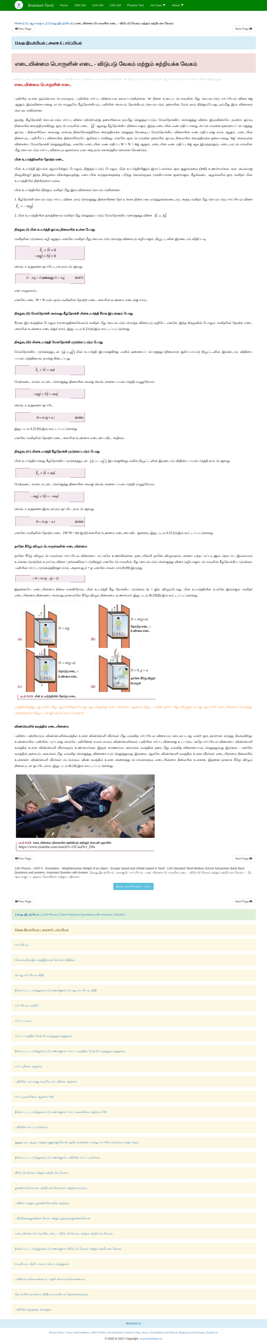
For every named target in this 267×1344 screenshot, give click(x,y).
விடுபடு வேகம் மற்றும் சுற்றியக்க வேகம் (41, 1173)
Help (137, 1332)
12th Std (115, 5)
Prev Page (23, 29)
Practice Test (135, 5)
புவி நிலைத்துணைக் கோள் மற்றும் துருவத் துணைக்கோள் (53, 1218)
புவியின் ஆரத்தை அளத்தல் (33, 1310)
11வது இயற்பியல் (60, 23)
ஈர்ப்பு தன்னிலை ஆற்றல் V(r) (34, 1097)
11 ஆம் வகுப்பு (35, 23)
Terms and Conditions (78, 1332)
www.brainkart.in (150, 1339)
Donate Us (212, 1332)
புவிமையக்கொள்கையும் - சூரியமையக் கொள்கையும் (50, 1279)
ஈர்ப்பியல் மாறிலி (26, 1006)
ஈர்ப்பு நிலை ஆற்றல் (28, 1066)
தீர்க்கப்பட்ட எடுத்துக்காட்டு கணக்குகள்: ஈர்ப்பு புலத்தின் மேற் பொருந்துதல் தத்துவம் (70, 1051)
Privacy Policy (57, 1332)
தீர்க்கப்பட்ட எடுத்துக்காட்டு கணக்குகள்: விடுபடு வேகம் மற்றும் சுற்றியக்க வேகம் (68, 1249)
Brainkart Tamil (41, 5)
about (145, 1332)
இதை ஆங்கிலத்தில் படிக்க (133, 886)
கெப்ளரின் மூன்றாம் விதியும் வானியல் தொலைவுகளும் (52, 1294)
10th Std (80, 5)
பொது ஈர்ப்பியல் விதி (29, 975)
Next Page (244, 29)
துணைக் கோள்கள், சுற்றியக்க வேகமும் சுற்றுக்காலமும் (51, 1188)
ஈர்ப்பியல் (21, 945)
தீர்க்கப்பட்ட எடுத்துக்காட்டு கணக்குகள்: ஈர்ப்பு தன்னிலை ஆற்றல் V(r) (61, 1112)
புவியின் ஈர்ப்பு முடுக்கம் (31, 1127)
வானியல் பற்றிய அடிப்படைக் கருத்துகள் (42, 1264)
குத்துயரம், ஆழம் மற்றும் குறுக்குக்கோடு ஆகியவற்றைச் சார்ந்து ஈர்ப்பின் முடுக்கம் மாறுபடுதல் (77, 1142)
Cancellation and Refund (163, 1332)
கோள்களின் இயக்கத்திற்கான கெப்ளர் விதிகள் (45, 960)
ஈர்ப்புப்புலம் (23, 1021)
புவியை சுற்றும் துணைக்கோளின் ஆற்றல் (42, 1203)
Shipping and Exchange (191, 1332)
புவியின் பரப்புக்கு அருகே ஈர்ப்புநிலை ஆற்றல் (46, 1082)
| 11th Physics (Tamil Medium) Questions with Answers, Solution (70, 915)
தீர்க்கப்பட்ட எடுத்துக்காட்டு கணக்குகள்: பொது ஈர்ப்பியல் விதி (56, 990)
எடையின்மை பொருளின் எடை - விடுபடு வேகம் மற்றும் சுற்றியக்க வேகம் (64, 1234)
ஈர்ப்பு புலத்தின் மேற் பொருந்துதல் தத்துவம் (43, 1036)
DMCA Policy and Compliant (107, 1332)
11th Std (97, 5)
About (178, 5)
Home (64, 5)
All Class (158, 5)
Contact (129, 1332)
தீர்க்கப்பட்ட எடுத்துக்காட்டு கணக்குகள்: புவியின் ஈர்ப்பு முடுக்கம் (57, 1158)
